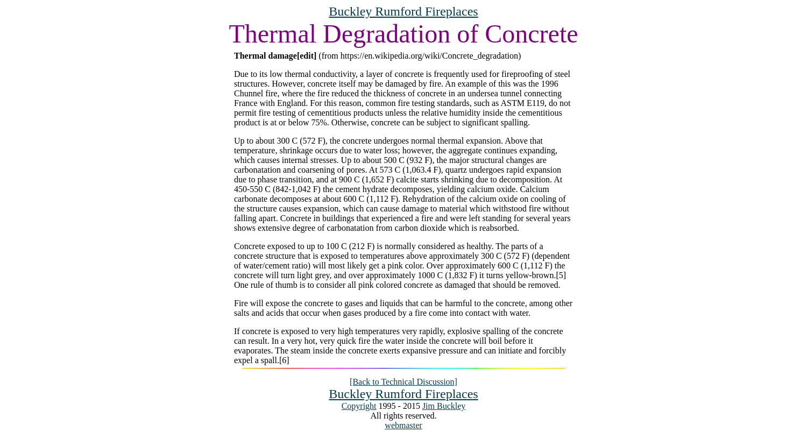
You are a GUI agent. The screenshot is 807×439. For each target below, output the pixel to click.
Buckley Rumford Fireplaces (403, 11)
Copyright (359, 405)
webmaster (403, 425)
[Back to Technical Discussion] (403, 381)
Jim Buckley (443, 405)
